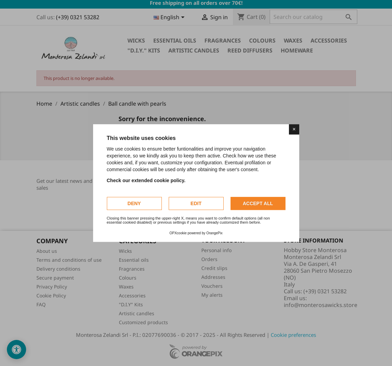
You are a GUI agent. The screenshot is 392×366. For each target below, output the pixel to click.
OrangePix (214, 233)
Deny (134, 203)
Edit (196, 203)
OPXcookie (178, 233)
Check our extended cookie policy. (146, 180)
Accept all (258, 203)
